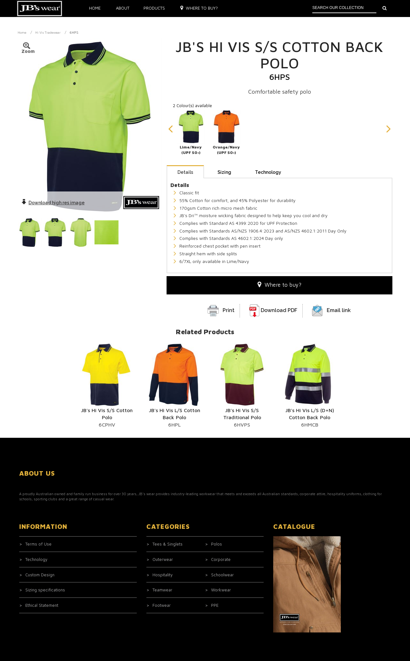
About (122, 8)
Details (185, 172)
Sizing (224, 172)
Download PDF (279, 310)
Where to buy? (199, 8)
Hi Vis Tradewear (48, 32)
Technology (268, 172)
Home (95, 8)
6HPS (74, 32)
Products (154, 8)
